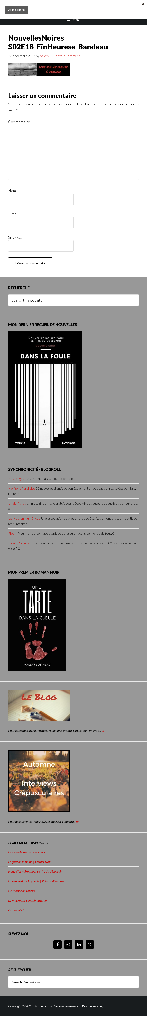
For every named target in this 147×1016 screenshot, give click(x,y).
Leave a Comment (67, 56)
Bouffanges (16, 479)
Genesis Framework (67, 1006)
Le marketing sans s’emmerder (28, 900)
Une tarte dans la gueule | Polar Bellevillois (36, 881)
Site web (15, 237)
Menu (76, 19)
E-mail (13, 214)
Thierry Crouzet (19, 543)
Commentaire (20, 121)
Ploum (12, 533)
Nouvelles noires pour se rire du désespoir (35, 871)
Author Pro (42, 1006)
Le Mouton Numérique (24, 518)
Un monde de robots (21, 891)
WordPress (89, 1006)
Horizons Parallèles (21, 488)
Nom (12, 190)
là (103, 730)
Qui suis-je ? (16, 910)
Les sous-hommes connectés (26, 852)
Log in (102, 1006)
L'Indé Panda (17, 503)
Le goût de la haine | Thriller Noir (29, 862)
